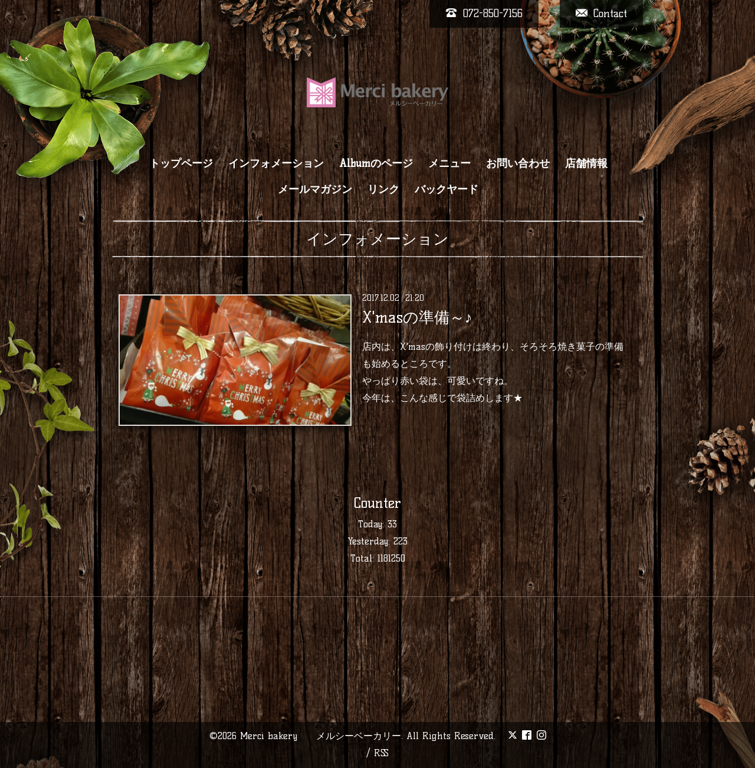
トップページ (181, 163)
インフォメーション (276, 163)
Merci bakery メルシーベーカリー (320, 735)
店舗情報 (586, 163)
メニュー (449, 163)
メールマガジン (315, 189)
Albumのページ (376, 163)
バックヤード (446, 189)
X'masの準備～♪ (417, 317)
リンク (383, 189)
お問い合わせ (518, 163)
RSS (381, 753)
